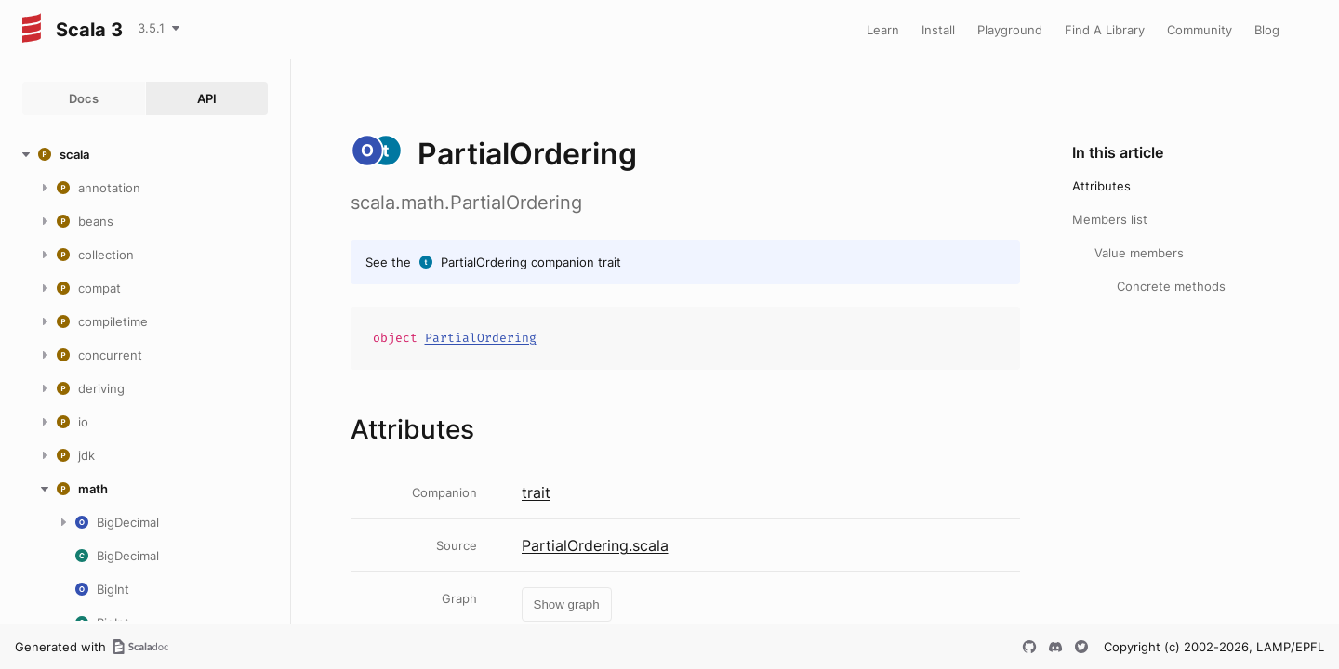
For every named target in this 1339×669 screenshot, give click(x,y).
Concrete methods (1171, 286)
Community (1199, 29)
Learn (883, 29)
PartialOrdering (484, 262)
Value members (1139, 252)
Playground (1009, 29)
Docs (84, 98)
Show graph (567, 604)
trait (536, 492)
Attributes (1101, 185)
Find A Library (1105, 29)
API (207, 98)
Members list (1109, 219)
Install (938, 29)
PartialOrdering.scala (595, 545)
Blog (1266, 29)
